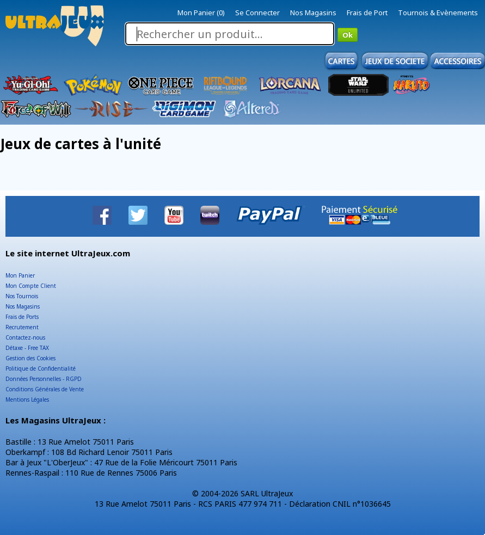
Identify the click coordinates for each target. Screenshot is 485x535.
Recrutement (22, 327)
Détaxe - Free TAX (27, 348)
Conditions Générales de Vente (44, 389)
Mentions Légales (27, 399)
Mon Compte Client (30, 286)
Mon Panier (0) (201, 12)
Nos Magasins (313, 12)
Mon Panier (20, 275)
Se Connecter (257, 12)
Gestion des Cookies (30, 358)
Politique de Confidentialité (40, 368)
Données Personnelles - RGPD (43, 379)
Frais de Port (367, 12)
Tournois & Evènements (438, 12)
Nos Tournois (21, 296)
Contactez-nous (25, 337)
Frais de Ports (22, 317)
